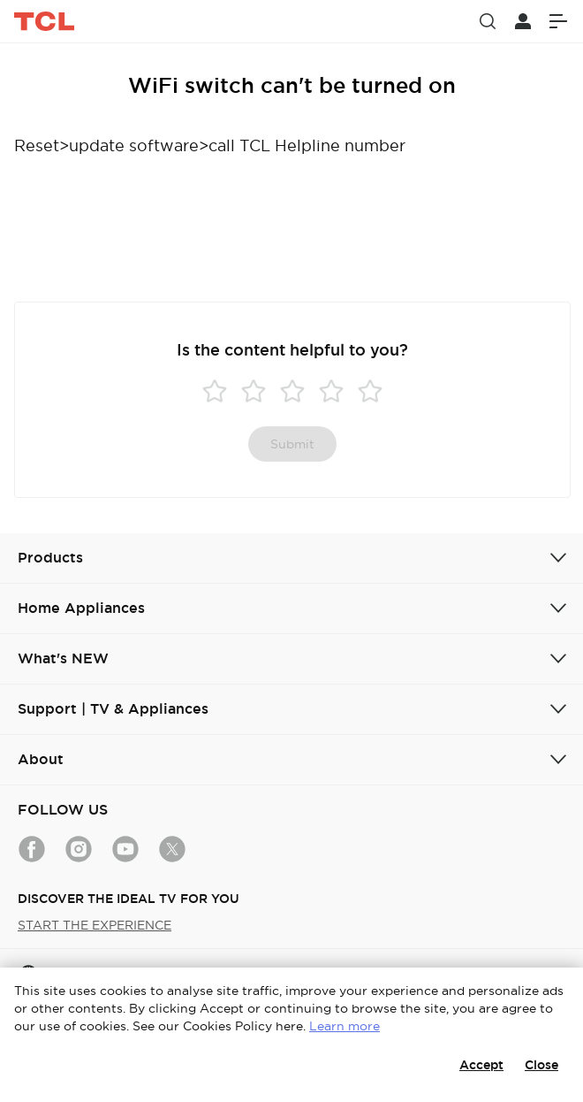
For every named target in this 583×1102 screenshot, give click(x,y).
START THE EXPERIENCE (94, 925)
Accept (481, 1065)
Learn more (344, 1026)
